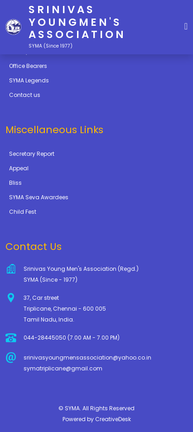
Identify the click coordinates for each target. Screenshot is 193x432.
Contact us (24, 95)
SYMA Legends (29, 80)
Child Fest (22, 212)
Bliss (15, 183)
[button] (186, 25)
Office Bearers (28, 66)
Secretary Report (31, 154)
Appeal (19, 168)
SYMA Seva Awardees (38, 197)
